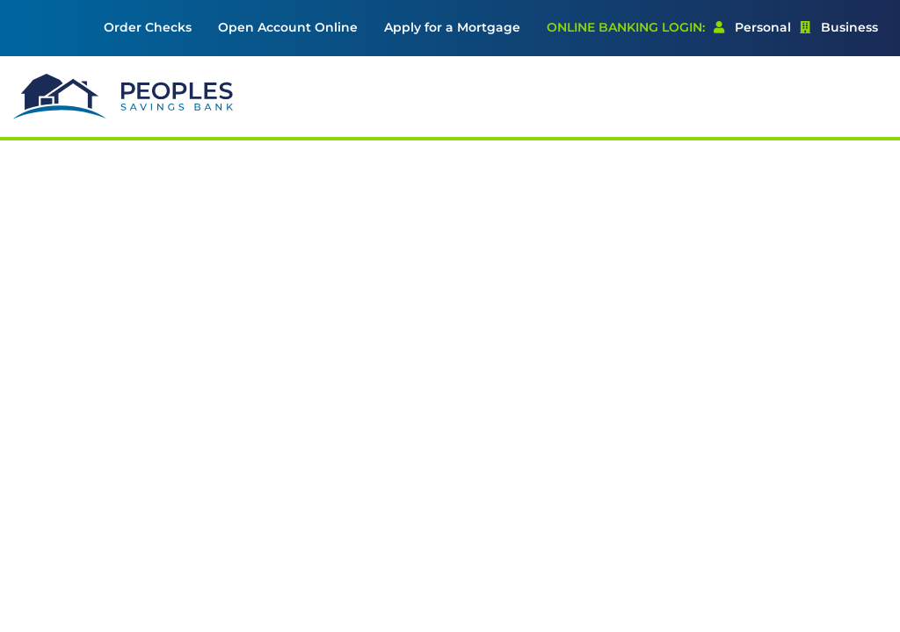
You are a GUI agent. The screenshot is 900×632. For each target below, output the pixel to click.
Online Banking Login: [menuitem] (626, 27)
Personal (752, 27)
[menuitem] (148, 28)
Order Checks (148, 27)
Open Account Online (288, 27)
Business (839, 27)
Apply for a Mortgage (452, 27)
